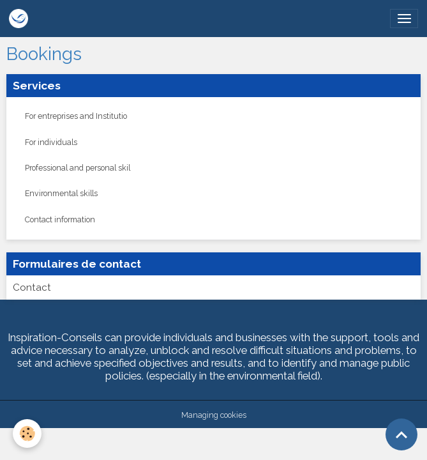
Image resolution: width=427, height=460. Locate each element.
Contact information (60, 219)
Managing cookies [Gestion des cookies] (213, 415)
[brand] (21, 18)
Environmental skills (61, 193)
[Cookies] (27, 433)
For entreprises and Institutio (76, 116)
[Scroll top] (401, 434)
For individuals (51, 142)
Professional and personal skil (77, 167)
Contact (32, 287)
